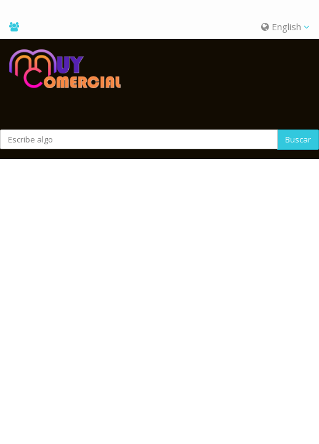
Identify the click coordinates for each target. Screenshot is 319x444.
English (285, 26)
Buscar (298, 139)
